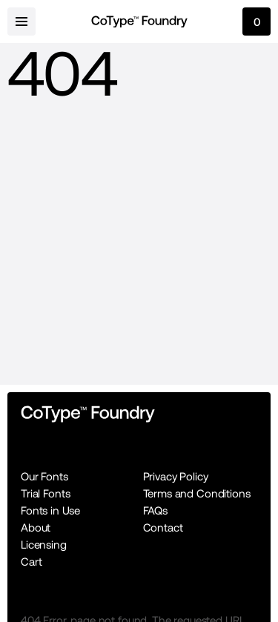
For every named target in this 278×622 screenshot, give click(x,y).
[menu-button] (21, 21)
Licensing (44, 544)
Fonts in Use (50, 510)
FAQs (155, 510)
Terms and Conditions (197, 493)
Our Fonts (44, 476)
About (35, 527)
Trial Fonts (45, 493)
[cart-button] (256, 21)
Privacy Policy (175, 476)
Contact (163, 527)
